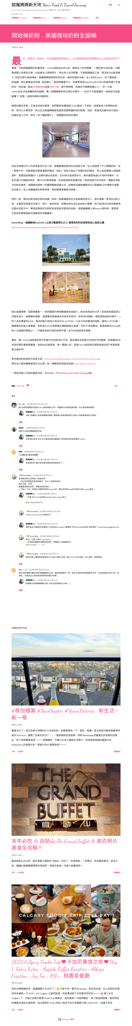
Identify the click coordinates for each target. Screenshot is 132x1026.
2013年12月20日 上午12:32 (39, 570)
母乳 (18, 386)
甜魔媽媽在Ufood (39, 18)
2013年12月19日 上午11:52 (34, 452)
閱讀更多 (117, 752)
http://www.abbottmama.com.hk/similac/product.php (72, 358)
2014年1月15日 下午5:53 (49, 554)
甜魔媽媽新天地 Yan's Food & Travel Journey (48, 4)
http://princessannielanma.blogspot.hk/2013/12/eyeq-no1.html (45, 227)
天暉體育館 (39, 86)
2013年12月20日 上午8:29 (47, 494)
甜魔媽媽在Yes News (81, 18)
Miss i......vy (23, 570)
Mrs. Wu (22, 404)
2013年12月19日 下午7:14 (42, 475)
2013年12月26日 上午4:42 (49, 536)
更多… (98, 18)
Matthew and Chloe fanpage (73, 373)
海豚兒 (21, 428)
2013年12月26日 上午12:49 (47, 524)
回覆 (20, 422)
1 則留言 (20, 752)
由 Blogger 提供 (66, 1019)
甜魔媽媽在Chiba (59, 18)
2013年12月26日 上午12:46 (47, 412)
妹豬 (20, 452)
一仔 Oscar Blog (25, 475)
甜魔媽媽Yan (30, 412)
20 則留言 (20, 872)
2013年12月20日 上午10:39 (50, 511)
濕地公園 (54, 86)
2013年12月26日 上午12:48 (47, 459)
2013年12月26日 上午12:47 (47, 436)
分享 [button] (116, 386)
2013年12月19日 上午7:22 (35, 428)
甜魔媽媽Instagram (18, 18)
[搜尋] (110, 5)
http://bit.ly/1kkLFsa (85, 363)
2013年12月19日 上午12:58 (37, 404)
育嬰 (22, 386)
